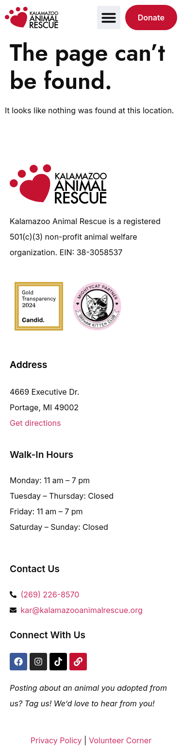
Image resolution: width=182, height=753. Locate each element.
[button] (108, 17)
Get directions (35, 423)
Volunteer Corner (120, 740)
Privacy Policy (56, 740)
